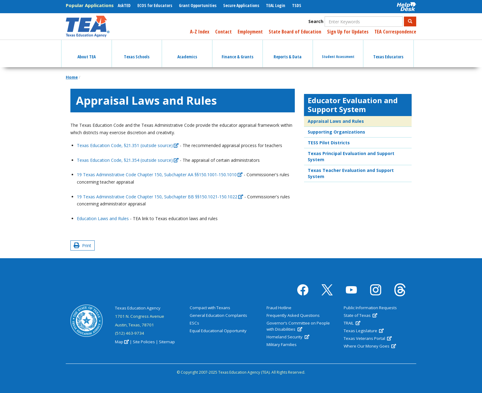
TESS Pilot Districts (329, 143)
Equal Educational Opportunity (218, 330)
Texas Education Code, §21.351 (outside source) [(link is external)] (128, 145)
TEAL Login (275, 5)
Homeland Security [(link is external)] (288, 337)
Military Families (282, 344)
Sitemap (167, 341)
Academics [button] (187, 51)
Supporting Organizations (336, 132)
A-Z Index (199, 32)
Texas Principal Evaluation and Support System (351, 156)
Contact (223, 32)
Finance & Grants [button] (237, 51)
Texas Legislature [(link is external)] (364, 330)
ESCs (194, 323)
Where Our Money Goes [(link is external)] (370, 346)
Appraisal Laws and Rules (336, 121)
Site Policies (144, 341)
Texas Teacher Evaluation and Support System (351, 173)
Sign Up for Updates (348, 32)
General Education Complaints (218, 315)
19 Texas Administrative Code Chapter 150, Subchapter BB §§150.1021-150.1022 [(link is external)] (160, 197)
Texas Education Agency (137, 308)
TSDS (296, 5)
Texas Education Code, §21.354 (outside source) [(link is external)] (128, 160)
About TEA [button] (86, 51)
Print (82, 245)
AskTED (124, 5)
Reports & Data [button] (288, 51)
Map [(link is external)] (122, 341)
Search (315, 21)
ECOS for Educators (154, 5)
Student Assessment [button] (338, 51)
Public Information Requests (370, 307)
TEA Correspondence (395, 32)
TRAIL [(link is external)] (352, 323)
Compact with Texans (210, 307)
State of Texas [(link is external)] (360, 315)
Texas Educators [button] (388, 51)
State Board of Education (295, 32)
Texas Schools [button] (136, 51)
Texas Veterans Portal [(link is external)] (368, 338)
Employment (250, 32)
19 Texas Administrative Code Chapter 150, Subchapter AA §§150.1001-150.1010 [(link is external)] (160, 174)
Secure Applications (241, 5)
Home (72, 77)
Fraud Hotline (279, 307)
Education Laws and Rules (103, 218)
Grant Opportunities (197, 5)
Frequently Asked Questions (293, 315)
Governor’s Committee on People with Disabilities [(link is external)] (298, 326)
